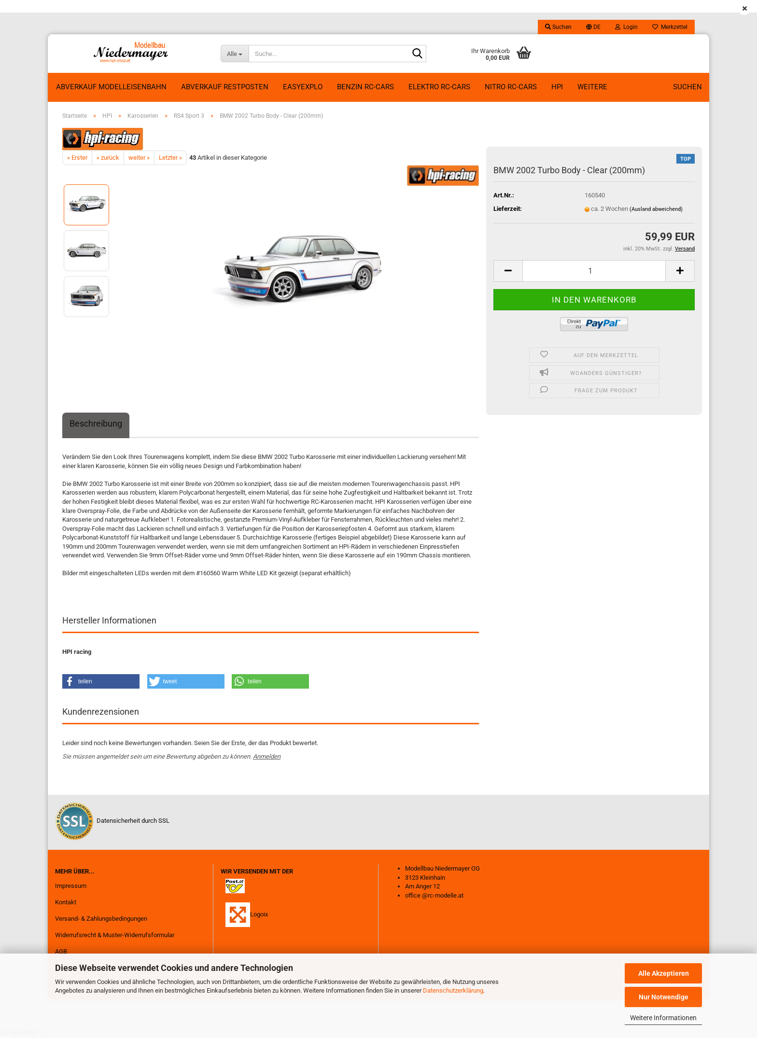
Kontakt (65, 902)
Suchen (687, 87)
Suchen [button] (558, 27)
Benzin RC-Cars (365, 87)
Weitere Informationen (663, 1018)
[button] (593, 27)
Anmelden (266, 756)
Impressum (70, 885)
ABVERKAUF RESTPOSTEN (224, 87)
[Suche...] (235, 53)
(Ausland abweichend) (656, 209)
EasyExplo (302, 87)
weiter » (139, 157)
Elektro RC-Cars (439, 87)
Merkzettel (669, 27)
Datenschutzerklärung (453, 990)
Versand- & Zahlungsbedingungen (101, 918)
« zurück (108, 157)
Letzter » (170, 157)
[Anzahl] (594, 271)
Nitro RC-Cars (511, 87)
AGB (61, 951)
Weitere (592, 87)
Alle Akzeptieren (663, 973)
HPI (557, 87)
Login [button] (626, 27)
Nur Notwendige (663, 997)
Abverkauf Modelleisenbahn (111, 87)
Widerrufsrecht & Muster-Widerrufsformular (114, 935)
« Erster (77, 157)
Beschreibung (96, 423)
